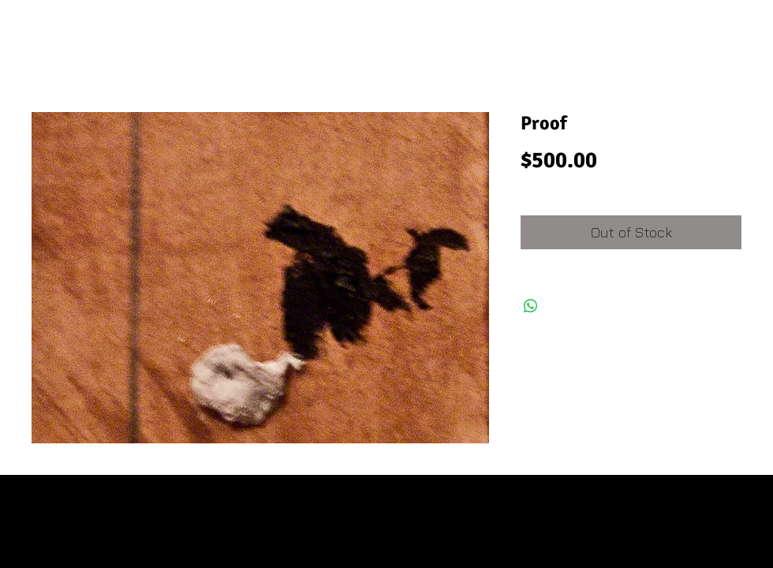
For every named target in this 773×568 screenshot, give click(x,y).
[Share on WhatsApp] (530, 306)
